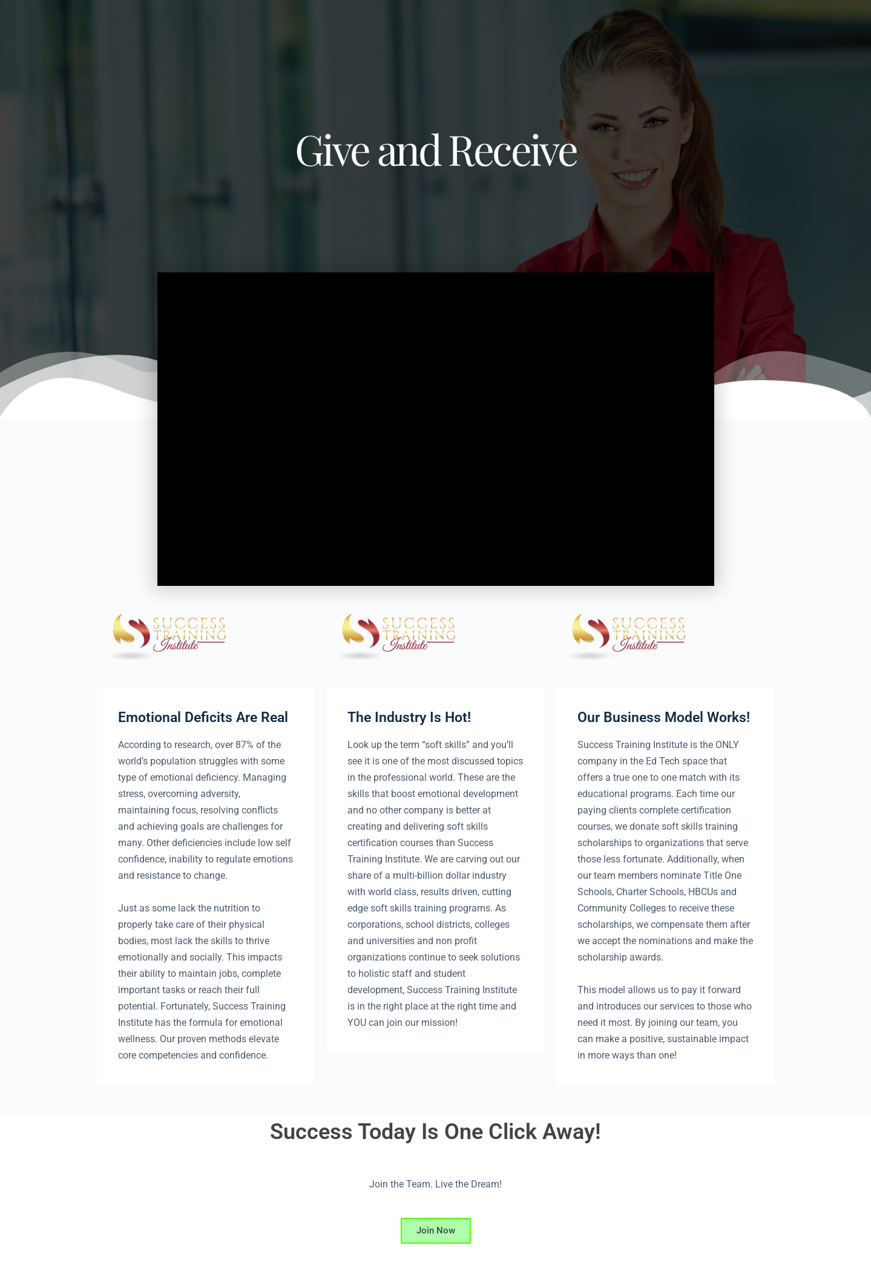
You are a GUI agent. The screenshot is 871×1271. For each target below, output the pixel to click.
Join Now (435, 1230)
